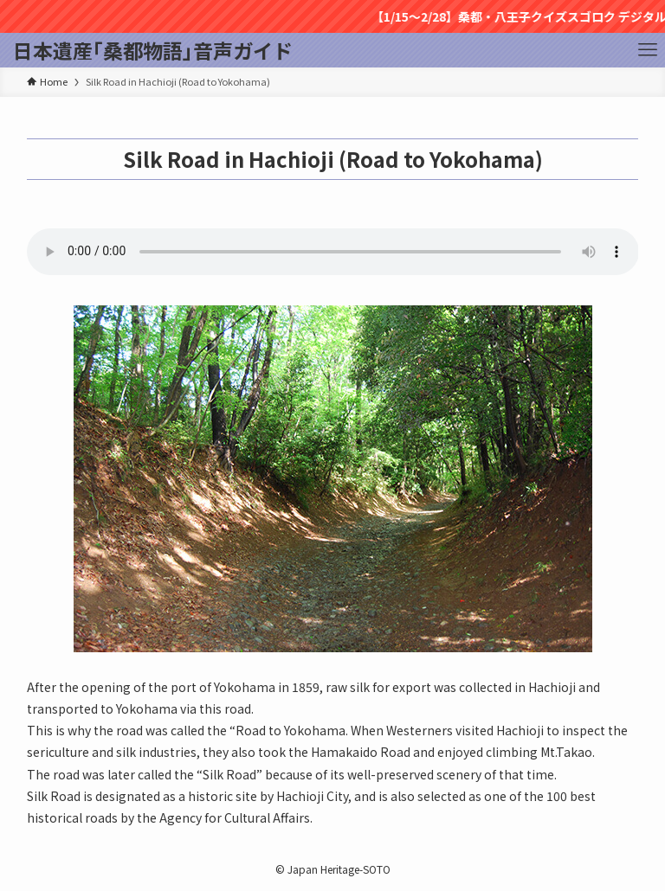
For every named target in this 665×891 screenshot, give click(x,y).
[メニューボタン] (647, 50)
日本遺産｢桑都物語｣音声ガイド (153, 51)
